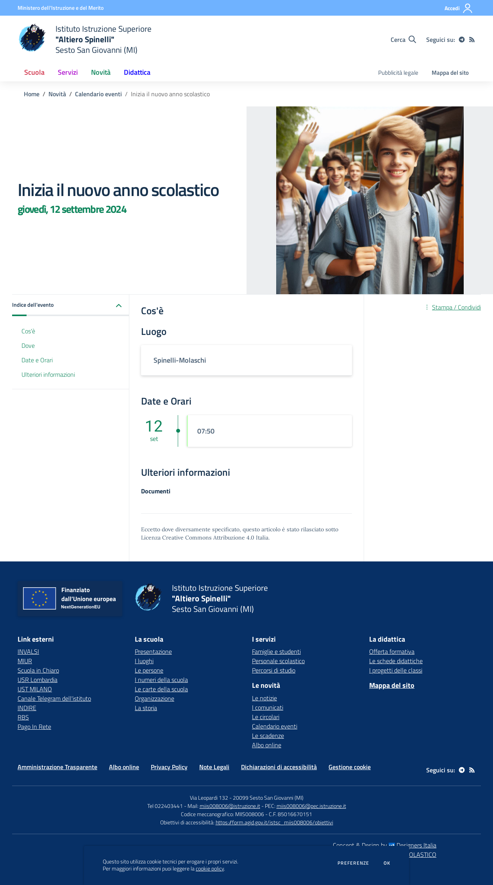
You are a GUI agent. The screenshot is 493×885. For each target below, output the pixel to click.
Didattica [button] (137, 72)
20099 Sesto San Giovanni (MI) (268, 797)
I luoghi (144, 661)
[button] (70, 305)
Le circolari (265, 716)
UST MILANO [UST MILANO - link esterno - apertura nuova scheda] (35, 689)
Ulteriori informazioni (48, 374)
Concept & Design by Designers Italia (384, 845)
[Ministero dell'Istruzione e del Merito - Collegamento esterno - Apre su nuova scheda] (61, 8)
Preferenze (353, 863)
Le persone (149, 670)
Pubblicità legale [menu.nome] (398, 72)
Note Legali (214, 767)
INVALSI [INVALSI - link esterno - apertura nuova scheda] (28, 651)
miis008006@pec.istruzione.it (311, 806)
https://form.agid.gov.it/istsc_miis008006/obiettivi (274, 822)
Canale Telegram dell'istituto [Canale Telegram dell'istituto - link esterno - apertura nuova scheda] (54, 698)
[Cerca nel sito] (403, 39)
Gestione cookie (350, 767)
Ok (387, 863)
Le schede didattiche (396, 661)
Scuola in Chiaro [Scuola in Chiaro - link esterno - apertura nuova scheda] (38, 670)
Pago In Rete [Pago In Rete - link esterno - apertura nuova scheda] (34, 726)
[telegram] (461, 39)
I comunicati (267, 707)
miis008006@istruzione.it (230, 806)
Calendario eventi (98, 94)
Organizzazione (154, 698)
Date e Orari (37, 360)
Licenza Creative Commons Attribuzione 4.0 (197, 537)
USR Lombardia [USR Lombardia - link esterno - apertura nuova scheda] (37, 679)
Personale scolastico (278, 661)
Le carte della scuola (161, 689)
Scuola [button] (34, 72)
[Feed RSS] (471, 39)
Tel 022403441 (165, 806)
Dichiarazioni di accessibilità (279, 767)
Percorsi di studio (273, 670)
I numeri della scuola (161, 679)
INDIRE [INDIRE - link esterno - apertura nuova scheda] (27, 707)
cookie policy (210, 868)
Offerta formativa (391, 651)
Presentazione (153, 651)
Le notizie (264, 698)
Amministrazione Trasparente (57, 767)
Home (31, 94)
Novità (57, 94)
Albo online (266, 745)
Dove (28, 345)
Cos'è (28, 331)
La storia (146, 707)
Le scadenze (268, 735)
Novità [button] (101, 72)
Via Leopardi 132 (209, 797)
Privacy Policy (169, 767)
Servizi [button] (68, 72)
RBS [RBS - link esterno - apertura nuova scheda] (23, 717)
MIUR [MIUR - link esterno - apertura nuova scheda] (25, 661)
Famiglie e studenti (276, 651)
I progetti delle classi (395, 670)
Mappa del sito (450, 72)
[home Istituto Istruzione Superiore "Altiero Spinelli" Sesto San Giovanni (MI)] (85, 39)
